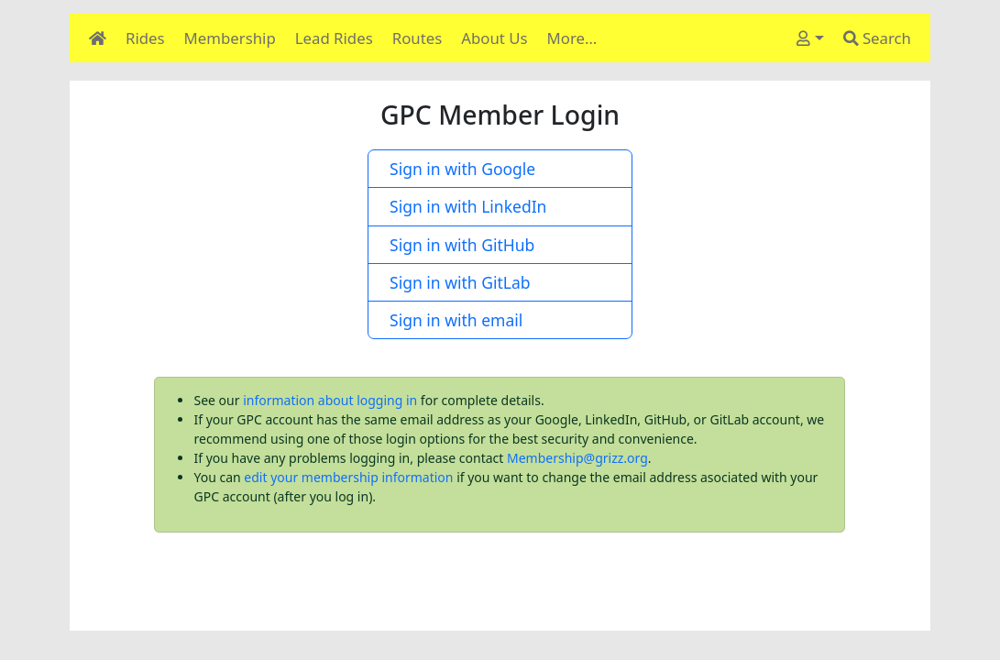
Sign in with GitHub (457, 245)
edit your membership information (348, 477)
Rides (145, 38)
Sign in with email (451, 320)
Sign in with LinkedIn (463, 206)
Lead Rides (334, 38)
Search (877, 38)
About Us (494, 38)
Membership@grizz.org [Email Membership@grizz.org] (577, 458)
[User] (810, 38)
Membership (230, 38)
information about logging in (330, 400)
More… (572, 38)
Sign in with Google (458, 169)
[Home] (98, 38)
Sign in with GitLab (456, 282)
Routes (417, 38)
